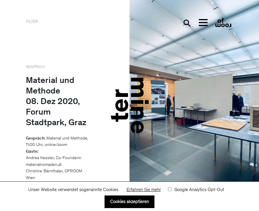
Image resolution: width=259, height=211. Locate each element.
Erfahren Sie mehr (144, 190)
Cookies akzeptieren (129, 202)
